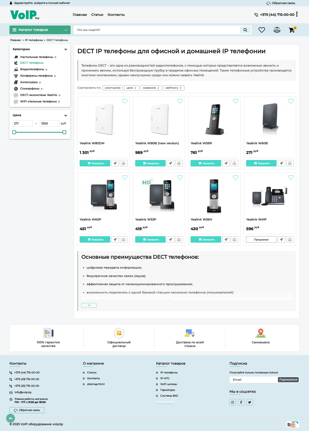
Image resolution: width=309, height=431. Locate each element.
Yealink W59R (201, 143)
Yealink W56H (201, 219)
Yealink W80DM (92, 143)
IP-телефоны (168, 372)
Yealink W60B (257, 143)
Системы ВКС (169, 395)
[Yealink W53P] (159, 196)
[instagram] (232, 402)
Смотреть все (165, 401)
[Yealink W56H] (214, 196)
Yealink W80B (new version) (157, 143)
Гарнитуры (167, 389)
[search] (162, 30)
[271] (22, 123)
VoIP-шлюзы (168, 384)
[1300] (50, 123)
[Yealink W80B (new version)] (159, 120)
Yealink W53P (145, 219)
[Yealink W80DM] (103, 120)
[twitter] (250, 402)
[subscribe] (264, 379)
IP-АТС (165, 378)
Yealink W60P (90, 219)
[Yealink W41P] (270, 196)
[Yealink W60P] (103, 196)
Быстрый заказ (115, 163)
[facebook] (241, 402)
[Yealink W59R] (214, 120)
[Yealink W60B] (270, 120)
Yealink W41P (256, 219)
